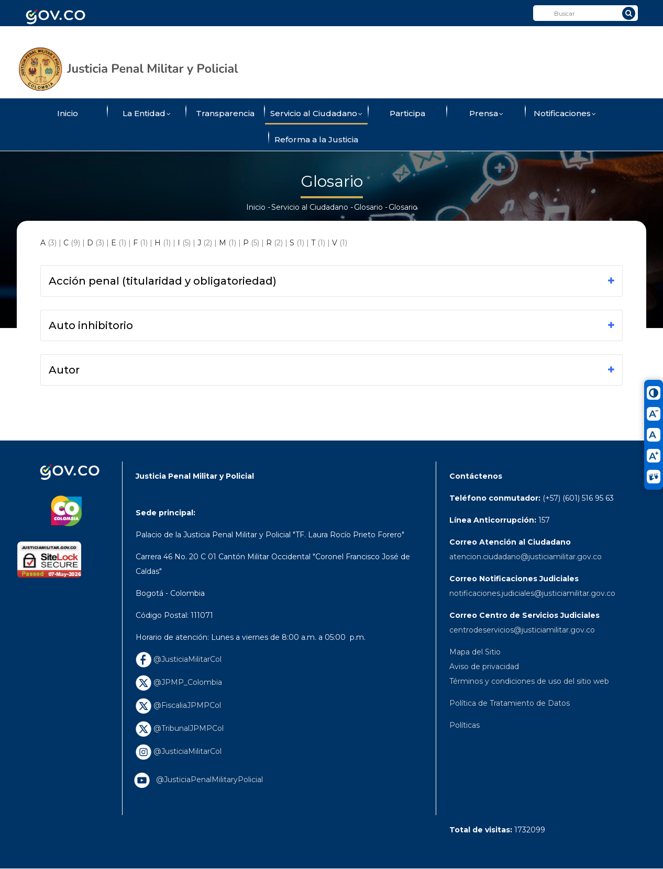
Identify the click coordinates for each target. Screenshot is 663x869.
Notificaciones (565, 114)
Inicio (67, 113)
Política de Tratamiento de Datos (509, 703)
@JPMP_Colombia (179, 682)
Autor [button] (64, 370)
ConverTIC (442, 38)
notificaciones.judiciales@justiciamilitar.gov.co (532, 593)
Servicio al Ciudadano (316, 114)
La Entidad (147, 114)
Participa (407, 113)
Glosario (368, 207)
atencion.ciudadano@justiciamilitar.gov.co (525, 556)
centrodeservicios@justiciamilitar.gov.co (522, 630)
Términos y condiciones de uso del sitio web (529, 681)
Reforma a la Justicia (316, 139)
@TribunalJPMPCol (180, 728)
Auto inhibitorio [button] (91, 325)
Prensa (486, 114)
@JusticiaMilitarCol (179, 659)
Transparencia (225, 113)
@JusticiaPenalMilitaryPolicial (207, 779)
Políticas (464, 725)
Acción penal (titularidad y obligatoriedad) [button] (163, 281)
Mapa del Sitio (475, 652)
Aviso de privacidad (484, 666)
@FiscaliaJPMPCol (178, 705)
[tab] (332, 281)
